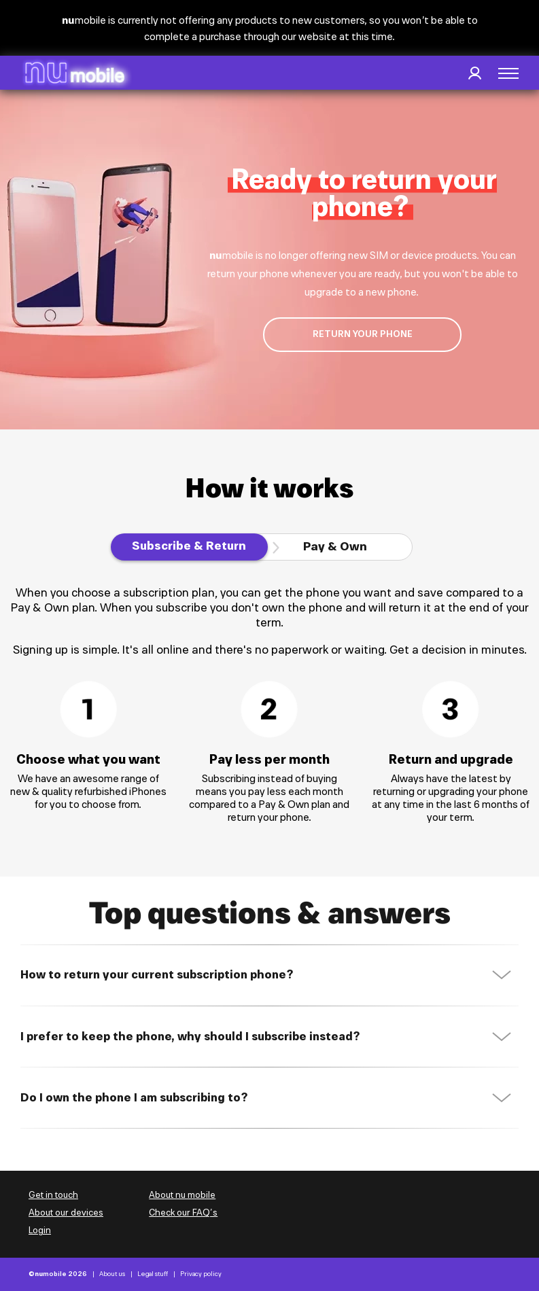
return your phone (363, 334)
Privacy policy (201, 1274)
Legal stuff (152, 1274)
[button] (508, 73)
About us (112, 1274)
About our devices (66, 1212)
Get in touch (53, 1195)
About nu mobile (182, 1195)
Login (40, 1230)
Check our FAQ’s (183, 1212)
